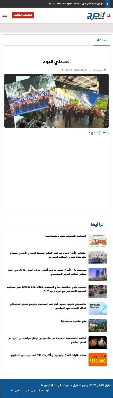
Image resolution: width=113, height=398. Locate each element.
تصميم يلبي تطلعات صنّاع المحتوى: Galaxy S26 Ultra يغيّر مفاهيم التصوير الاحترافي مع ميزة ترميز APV (47, 289)
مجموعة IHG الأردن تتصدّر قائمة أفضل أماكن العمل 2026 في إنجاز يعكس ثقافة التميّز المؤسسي (47, 272)
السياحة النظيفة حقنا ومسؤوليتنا (66, 236)
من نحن (30, 390)
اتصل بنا (16, 390)
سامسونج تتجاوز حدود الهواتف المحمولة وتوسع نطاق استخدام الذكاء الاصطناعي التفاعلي (48, 306)
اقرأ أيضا (98, 225)
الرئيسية (44, 390)
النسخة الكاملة (23, 15)
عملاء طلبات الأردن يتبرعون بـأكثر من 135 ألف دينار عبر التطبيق (48, 355)
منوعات (101, 40)
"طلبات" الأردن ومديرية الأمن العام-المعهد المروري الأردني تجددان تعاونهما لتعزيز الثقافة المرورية (48, 255)
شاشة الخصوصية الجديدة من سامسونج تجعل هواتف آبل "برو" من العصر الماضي (47, 340)
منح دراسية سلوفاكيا (74, 321)
